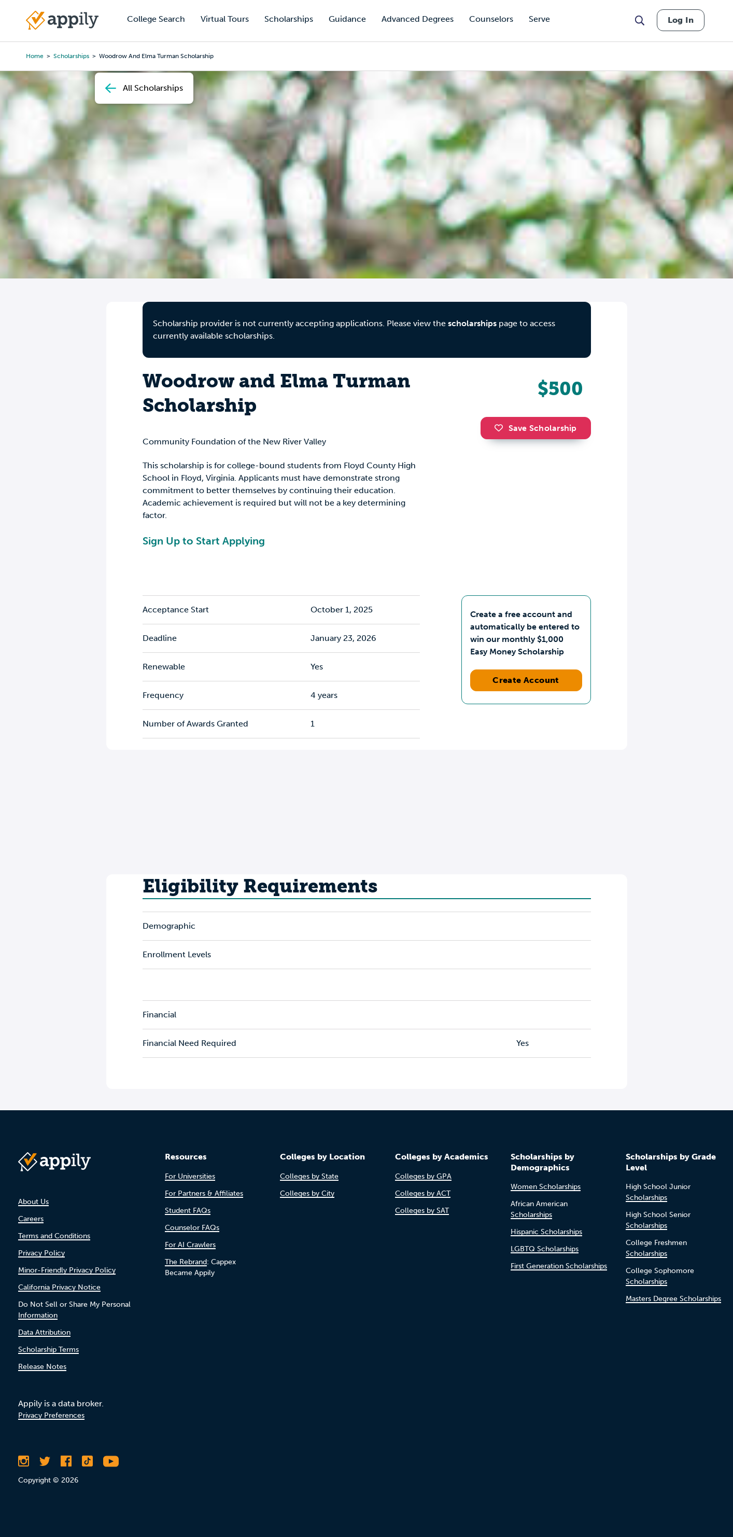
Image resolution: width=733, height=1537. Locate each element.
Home (35, 56)
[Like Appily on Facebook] (66, 1461)
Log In (681, 20)
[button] (501, 428)
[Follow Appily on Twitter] (44, 1461)
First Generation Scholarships (559, 1266)
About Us (33, 1201)
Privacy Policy (41, 1253)
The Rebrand (186, 1261)
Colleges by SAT (422, 1210)
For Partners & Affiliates (204, 1193)
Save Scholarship (535, 428)
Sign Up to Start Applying (204, 541)
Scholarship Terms (48, 1349)
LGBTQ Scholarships (545, 1249)
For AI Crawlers (190, 1244)
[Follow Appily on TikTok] (87, 1461)
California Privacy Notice (59, 1287)
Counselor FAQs (192, 1227)
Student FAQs (187, 1210)
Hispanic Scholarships (546, 1231)
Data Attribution (44, 1332)
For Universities (190, 1176)
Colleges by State (309, 1176)
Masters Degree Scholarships (673, 1298)
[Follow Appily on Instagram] (23, 1461)
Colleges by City (307, 1193)
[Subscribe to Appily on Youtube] (111, 1461)
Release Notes (42, 1366)
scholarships (472, 323)
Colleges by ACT (422, 1193)
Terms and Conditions (54, 1236)
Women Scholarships (546, 1186)
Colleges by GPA (423, 1176)
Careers (31, 1218)
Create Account (525, 680)
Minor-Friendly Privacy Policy (67, 1270)
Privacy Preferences (51, 1415)
